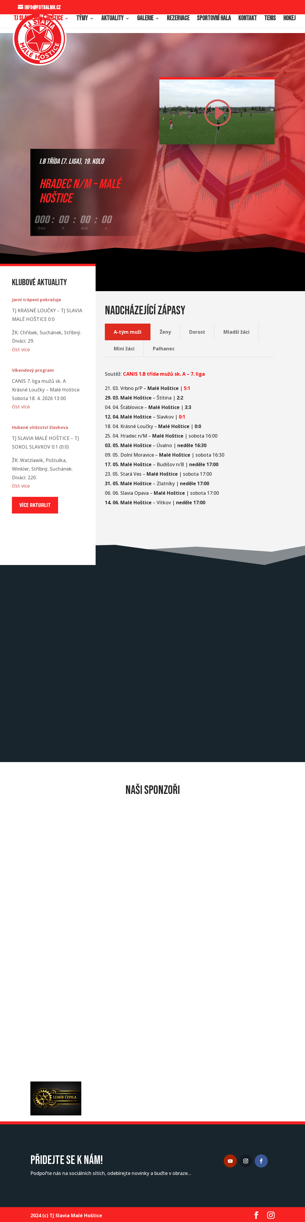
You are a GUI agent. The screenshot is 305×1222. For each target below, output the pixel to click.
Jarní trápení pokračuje (36, 299)
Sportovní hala (214, 19)
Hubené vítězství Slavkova (40, 427)
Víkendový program (33, 370)
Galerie (145, 19)
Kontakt (247, 19)
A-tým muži (127, 332)
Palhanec (164, 348)
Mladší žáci (236, 332)
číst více (21, 349)
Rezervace (178, 19)
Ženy (165, 332)
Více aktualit (35, 505)
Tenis (270, 19)
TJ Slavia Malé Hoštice (38, 19)
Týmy (82, 19)
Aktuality (112, 19)
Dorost (197, 332)
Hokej (289, 19)
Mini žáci (124, 348)
